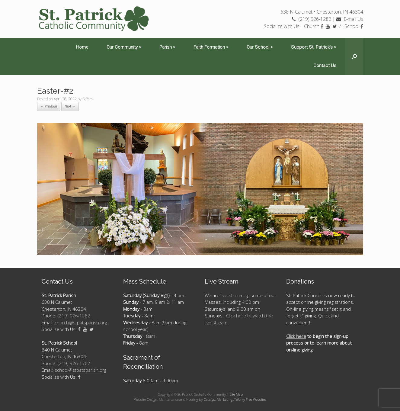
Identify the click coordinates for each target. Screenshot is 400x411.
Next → (70, 106)
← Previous (48, 106)
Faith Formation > (211, 47)
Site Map (236, 394)
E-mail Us (349, 19)
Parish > (167, 47)
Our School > (260, 47)
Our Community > (124, 47)
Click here (296, 336)
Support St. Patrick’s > (313, 47)
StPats (87, 98)
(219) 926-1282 (311, 19)
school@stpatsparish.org (80, 370)
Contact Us (324, 65)
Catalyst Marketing (217, 399)
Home (82, 47)
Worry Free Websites (250, 399)
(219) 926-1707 (74, 363)
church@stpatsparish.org (81, 322)
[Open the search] (354, 56)
